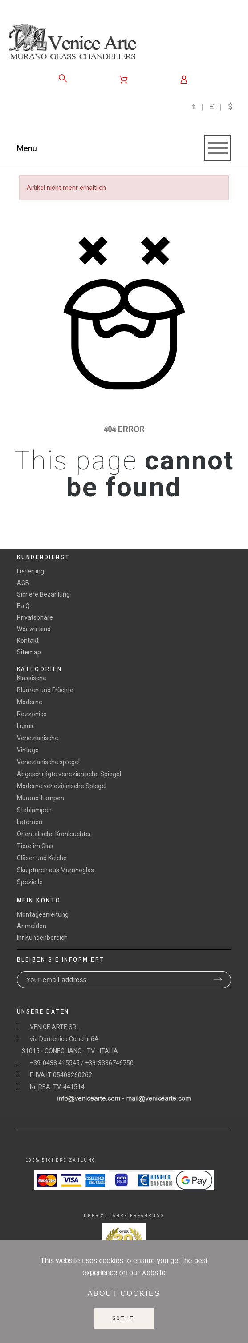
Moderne (29, 702)
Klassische (31, 678)
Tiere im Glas (35, 846)
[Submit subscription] (217, 979)
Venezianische (37, 738)
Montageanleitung (43, 914)
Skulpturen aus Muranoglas (55, 870)
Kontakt (28, 640)
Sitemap (29, 652)
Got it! (124, 1318)
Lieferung (30, 571)
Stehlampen (34, 810)
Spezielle (30, 882)
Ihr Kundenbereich (42, 937)
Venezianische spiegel (48, 762)
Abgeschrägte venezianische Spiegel (69, 774)
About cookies (124, 1293)
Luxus (25, 726)
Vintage (28, 750)
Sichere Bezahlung (43, 594)
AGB (23, 582)
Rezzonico (32, 714)
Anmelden (31, 926)
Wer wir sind (34, 629)
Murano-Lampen (40, 798)
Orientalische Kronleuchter (54, 834)
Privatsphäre (35, 617)
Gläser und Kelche (42, 858)
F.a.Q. (24, 605)
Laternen (29, 822)
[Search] (63, 78)
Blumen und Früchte (45, 690)
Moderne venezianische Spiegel (61, 786)
